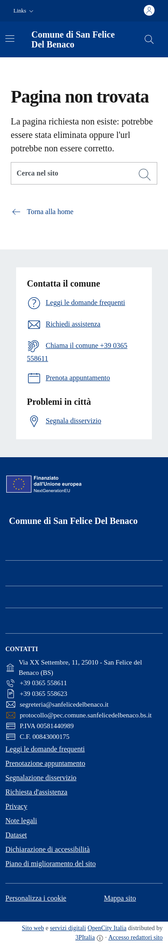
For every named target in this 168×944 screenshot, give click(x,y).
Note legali (21, 820)
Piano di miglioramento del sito (50, 863)
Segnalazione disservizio (41, 777)
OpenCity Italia (106, 928)
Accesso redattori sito (135, 937)
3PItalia (85, 937)
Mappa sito (120, 898)
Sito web (33, 928)
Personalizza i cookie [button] (35, 898)
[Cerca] (144, 174)
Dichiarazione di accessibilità (47, 849)
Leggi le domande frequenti (45, 749)
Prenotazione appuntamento (45, 763)
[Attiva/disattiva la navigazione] (9, 38)
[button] (24, 11)
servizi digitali (68, 928)
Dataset (16, 835)
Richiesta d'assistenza (36, 792)
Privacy (16, 806)
